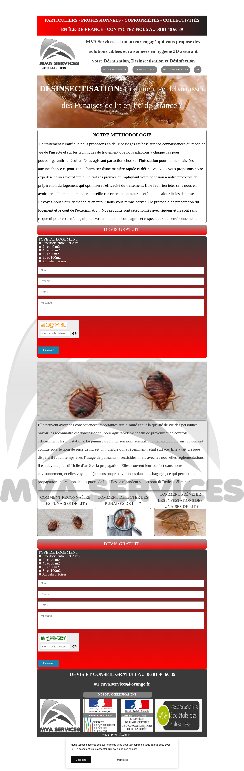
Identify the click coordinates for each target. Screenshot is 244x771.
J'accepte (81, 759)
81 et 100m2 (51, 257)
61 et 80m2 (50, 254)
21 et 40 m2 (51, 247)
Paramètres (121, 759)
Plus (198, 70)
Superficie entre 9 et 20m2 (61, 243)
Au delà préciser (54, 261)
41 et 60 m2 (51, 250)
